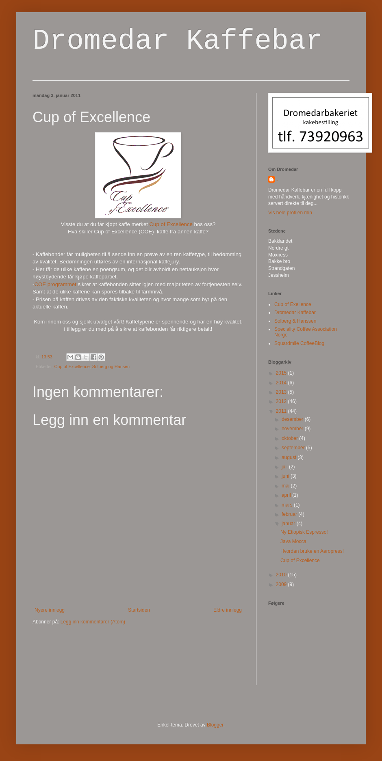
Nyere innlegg (50, 610)
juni (286, 476)
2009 (282, 584)
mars (288, 505)
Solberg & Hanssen (295, 321)
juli (285, 467)
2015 (282, 373)
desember (293, 419)
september (294, 448)
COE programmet (55, 284)
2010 (282, 575)
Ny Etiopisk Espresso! (304, 532)
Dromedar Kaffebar (178, 41)
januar (289, 523)
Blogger (215, 725)
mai (286, 486)
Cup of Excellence (171, 224)
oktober (290, 438)
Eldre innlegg (227, 610)
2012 (282, 401)
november (293, 428)
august (289, 457)
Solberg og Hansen (111, 366)
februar (290, 514)
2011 (282, 411)
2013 (282, 392)
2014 (282, 383)
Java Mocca (293, 541)
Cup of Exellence (292, 304)
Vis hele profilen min (290, 213)
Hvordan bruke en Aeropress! (312, 551)
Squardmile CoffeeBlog (299, 343)
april (287, 495)
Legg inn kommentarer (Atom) (93, 622)
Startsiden (139, 610)
